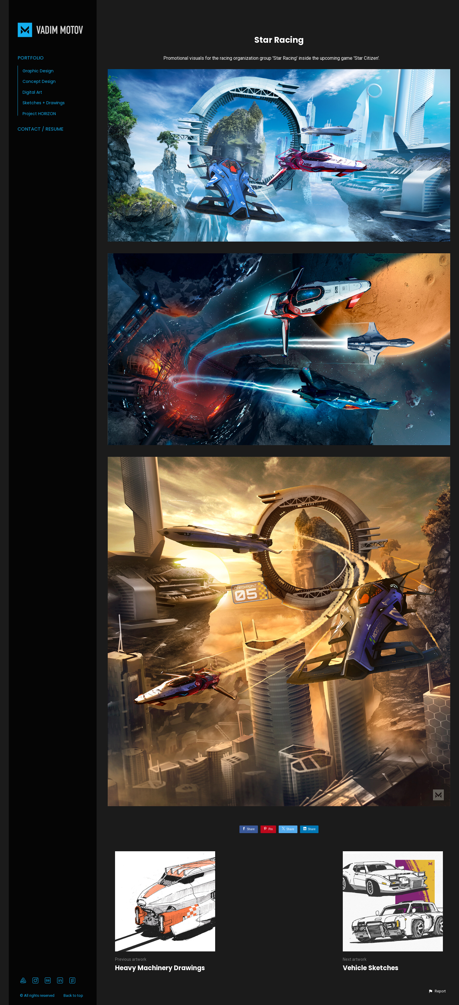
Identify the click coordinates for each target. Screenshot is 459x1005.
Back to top (74, 995)
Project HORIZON (39, 114)
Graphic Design (38, 71)
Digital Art (32, 92)
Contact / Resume (41, 129)
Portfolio (31, 57)
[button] (437, 991)
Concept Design (39, 81)
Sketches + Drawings (44, 103)
